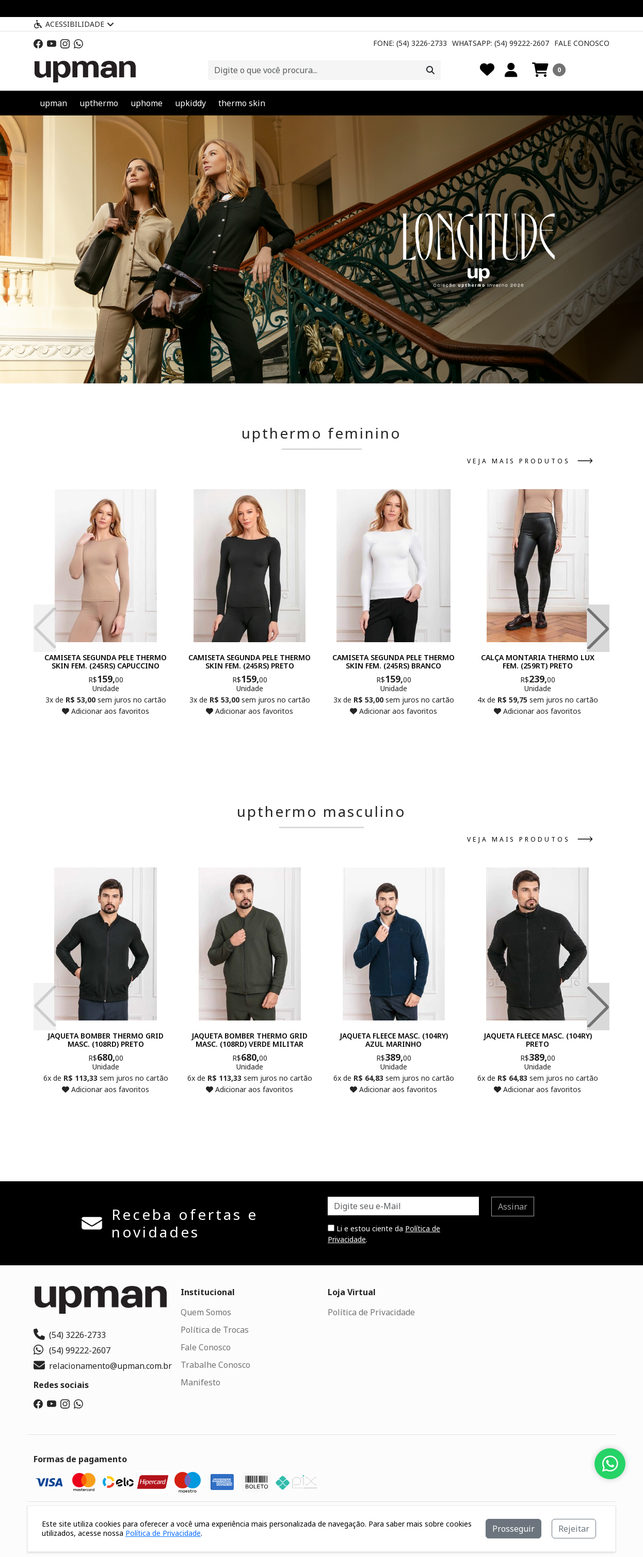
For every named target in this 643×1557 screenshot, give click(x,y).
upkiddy (190, 103)
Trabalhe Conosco (215, 1364)
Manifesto (200, 1382)
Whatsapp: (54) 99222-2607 (500, 43)
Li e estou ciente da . (384, 1234)
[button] (549, 70)
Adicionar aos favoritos (105, 711)
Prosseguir (513, 1528)
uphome (147, 103)
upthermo (98, 103)
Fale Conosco (581, 43)
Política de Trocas (215, 1329)
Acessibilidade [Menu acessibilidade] (74, 24)
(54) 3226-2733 (70, 1335)
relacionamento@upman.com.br (103, 1366)
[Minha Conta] (511, 70)
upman (53, 103)
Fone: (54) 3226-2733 (410, 43)
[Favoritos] (487, 70)
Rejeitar (573, 1528)
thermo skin (241, 103)
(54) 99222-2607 (72, 1350)
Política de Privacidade (371, 1312)
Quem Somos (206, 1312)
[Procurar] (430, 70)
